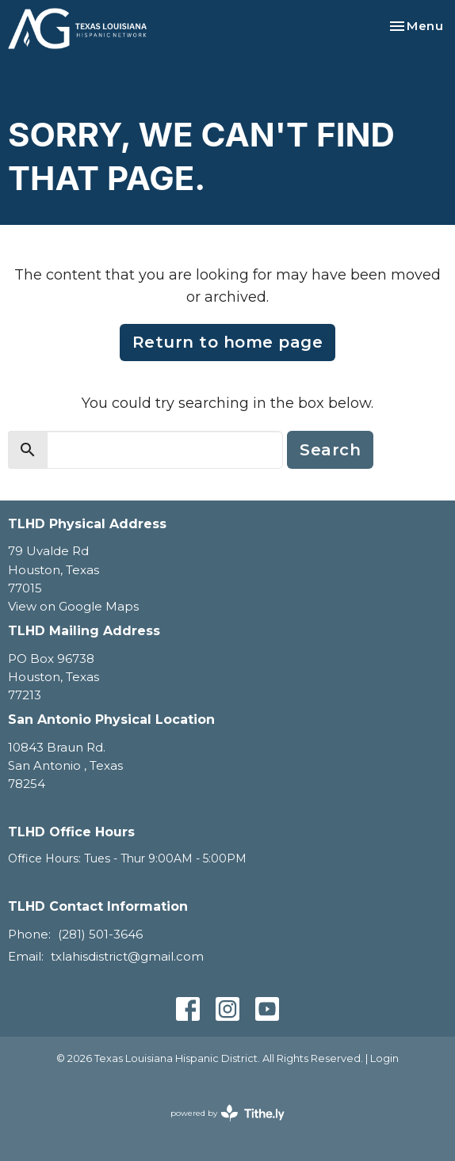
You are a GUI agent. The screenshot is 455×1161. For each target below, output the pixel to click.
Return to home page (227, 342)
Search (330, 449)
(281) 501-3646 (100, 934)
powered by (227, 1113)
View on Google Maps (73, 606)
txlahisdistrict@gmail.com (127, 956)
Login (384, 1058)
